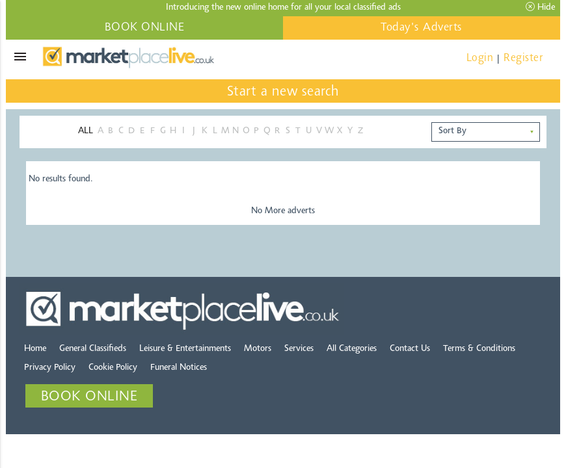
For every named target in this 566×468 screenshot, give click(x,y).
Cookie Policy (112, 367)
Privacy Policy (49, 367)
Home (35, 349)
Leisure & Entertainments (185, 349)
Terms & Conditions (479, 349)
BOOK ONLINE (145, 28)
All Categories (352, 349)
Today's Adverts (422, 28)
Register (523, 58)
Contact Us (410, 349)
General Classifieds (92, 349)
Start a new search (283, 92)
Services (299, 349)
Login (480, 58)
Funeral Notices (178, 367)
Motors (257, 349)
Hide (540, 7)
